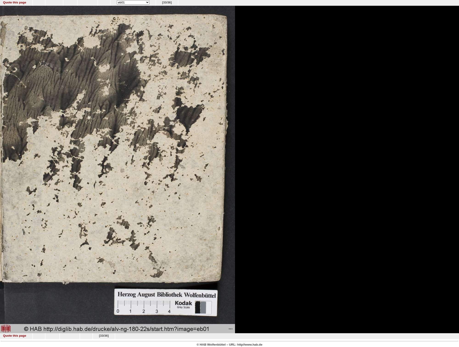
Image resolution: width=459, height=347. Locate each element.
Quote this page (14, 2)
